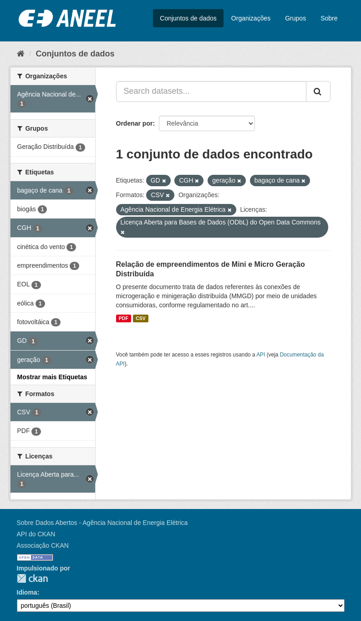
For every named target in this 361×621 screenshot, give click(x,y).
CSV (141, 318)
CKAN (32, 578)
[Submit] (318, 91)
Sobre (328, 18)
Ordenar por (134, 123)
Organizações (250, 18)
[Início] (21, 53)
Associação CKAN (43, 545)
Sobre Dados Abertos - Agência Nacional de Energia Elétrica (102, 522)
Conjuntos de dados (188, 18)
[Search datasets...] (211, 91)
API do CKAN (36, 534)
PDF (123, 318)
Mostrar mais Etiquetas (52, 377)
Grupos (295, 18)
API (260, 354)
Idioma (27, 592)
